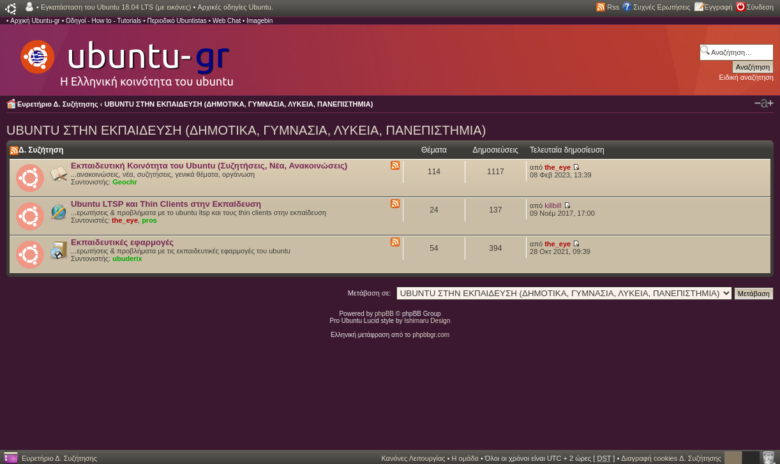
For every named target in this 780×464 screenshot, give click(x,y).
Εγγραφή (719, 7)
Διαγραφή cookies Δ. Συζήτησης (671, 458)
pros (149, 220)
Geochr (124, 182)
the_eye (557, 167)
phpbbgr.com (430, 334)
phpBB (384, 313)
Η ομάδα (465, 458)
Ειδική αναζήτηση (746, 77)
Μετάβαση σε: (369, 293)
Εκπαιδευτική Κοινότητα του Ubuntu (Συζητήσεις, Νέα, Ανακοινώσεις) (209, 165)
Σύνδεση (760, 7)
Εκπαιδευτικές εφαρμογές (122, 242)
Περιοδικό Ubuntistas (176, 20)
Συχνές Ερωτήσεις (661, 7)
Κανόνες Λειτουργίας (413, 458)
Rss (613, 7)
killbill (552, 205)
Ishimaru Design (427, 320)
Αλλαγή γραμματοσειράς (764, 103)
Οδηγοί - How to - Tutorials (103, 20)
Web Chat (227, 20)
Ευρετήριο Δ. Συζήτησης (57, 104)
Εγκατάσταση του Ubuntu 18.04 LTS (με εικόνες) (116, 7)
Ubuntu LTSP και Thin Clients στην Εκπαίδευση (166, 204)
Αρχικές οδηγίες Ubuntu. (235, 7)
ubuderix (127, 258)
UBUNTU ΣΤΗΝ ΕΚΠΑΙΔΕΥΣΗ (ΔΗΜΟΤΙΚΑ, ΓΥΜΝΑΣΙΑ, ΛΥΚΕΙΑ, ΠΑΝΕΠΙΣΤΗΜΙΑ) (239, 104)
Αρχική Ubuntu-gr (35, 20)
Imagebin (259, 20)
